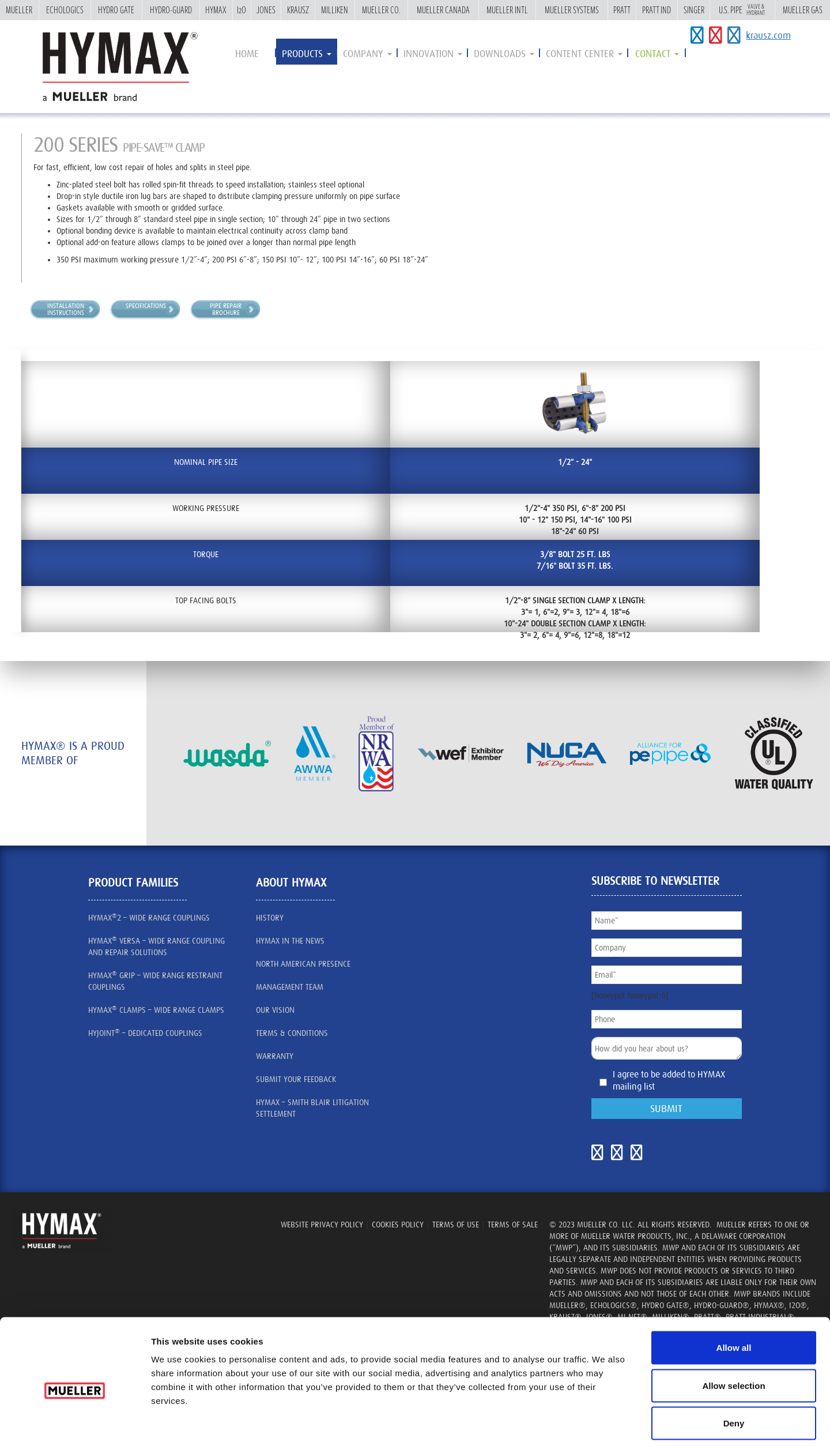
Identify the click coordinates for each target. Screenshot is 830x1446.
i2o (241, 10)
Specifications (146, 305)
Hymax (216, 10)
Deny (734, 1370)
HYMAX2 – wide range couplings (149, 917)
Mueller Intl (507, 10)
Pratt (622, 10)
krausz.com (768, 35)
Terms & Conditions (292, 1033)
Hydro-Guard (171, 10)
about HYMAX (291, 882)
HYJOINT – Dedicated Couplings (145, 1032)
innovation (432, 53)
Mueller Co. (381, 10)
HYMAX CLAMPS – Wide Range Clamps (156, 1009)
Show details (652, 1423)
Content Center (584, 53)
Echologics (65, 10)
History (270, 917)
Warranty (274, 1056)
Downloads (504, 53)
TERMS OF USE (455, 1224)
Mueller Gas (803, 10)
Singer (694, 10)
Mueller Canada (443, 10)
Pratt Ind (656, 10)
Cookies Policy (398, 1224)
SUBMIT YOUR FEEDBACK (296, 1079)
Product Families (133, 882)
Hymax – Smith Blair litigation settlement (312, 1108)
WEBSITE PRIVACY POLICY (322, 1224)
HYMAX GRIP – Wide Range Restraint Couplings (155, 980)
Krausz (298, 10)
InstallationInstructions (65, 309)
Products (306, 53)
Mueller (19, 10)
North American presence (303, 963)
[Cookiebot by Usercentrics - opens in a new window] (74, 1423)
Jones (266, 10)
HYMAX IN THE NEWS (290, 940)
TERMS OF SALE (513, 1224)
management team (289, 986)
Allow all (734, 1294)
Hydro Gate (116, 10)
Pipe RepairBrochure (226, 309)
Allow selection (733, 1333)
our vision (275, 1010)
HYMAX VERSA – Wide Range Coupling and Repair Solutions (156, 946)
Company (367, 53)
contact (657, 53)
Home (247, 53)
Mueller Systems (572, 10)
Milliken (334, 10)
